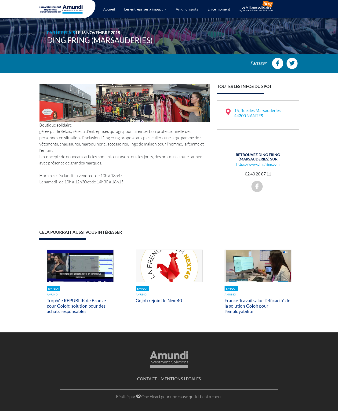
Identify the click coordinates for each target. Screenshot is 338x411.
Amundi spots (187, 9)
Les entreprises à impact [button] (144, 9)
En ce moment (218, 9)
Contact (147, 378)
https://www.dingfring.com (258, 164)
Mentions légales (181, 378)
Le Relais (65, 32)
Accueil (109, 9)
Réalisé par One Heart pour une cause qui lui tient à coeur (169, 396)
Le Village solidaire (256, 8)
